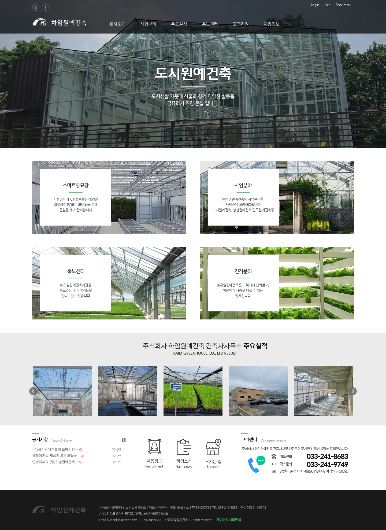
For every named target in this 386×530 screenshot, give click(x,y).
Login (315, 4)
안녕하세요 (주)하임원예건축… (55, 462)
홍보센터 (210, 24)
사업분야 (148, 24)
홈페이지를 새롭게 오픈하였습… (56, 456)
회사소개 (117, 24)
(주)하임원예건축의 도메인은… (55, 449)
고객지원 (241, 24)
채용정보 (271, 24)
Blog (35, 7)
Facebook (45, 7)
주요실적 (179, 24)
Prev (33, 391)
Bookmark (343, 4)
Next (352, 391)
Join (327, 4)
